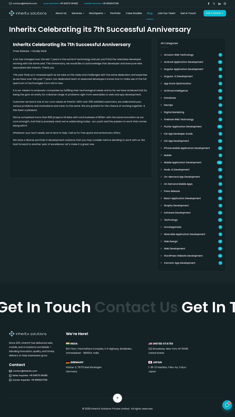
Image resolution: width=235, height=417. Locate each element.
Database (170, 97)
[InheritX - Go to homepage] (27, 13)
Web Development (174, 248)
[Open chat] (227, 405)
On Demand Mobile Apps (178, 184)
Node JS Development (177, 169)
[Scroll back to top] (117, 398)
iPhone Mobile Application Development (187, 148)
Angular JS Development (178, 76)
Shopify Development (176, 205)
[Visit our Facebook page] (208, 3)
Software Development (177, 212)
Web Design (171, 241)
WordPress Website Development (183, 255)
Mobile (167, 155)
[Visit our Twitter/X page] (214, 3)
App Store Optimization (177, 83)
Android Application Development (183, 62)
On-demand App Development (182, 176)
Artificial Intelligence (176, 90)
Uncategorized (172, 227)
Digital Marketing (174, 112)
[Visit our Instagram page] (225, 3)
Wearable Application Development (184, 234)
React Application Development (182, 198)
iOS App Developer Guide (178, 133)
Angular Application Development (183, 69)
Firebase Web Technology (179, 119)
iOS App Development (176, 140)
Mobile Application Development (183, 162)
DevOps (168, 105)
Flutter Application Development (183, 126)
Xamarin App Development (179, 262)
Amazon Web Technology (179, 54)
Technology (171, 219)
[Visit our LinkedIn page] (219, 3)
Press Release (172, 191)
